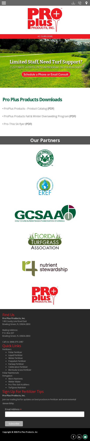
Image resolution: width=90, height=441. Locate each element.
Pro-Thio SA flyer (14, 124)
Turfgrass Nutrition (17, 387)
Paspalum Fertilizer (17, 361)
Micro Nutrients (15, 378)
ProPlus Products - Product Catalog (25, 108)
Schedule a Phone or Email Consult (46, 74)
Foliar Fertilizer (15, 352)
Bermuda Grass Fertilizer (19, 370)
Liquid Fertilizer (15, 355)
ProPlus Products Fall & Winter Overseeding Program (36, 116)
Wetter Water (14, 381)
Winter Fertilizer (15, 358)
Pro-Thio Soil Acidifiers (18, 384)
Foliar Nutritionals (10, 372)
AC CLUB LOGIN (45, 36)
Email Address (13, 409)
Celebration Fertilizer (18, 367)
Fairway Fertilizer (16, 364)
